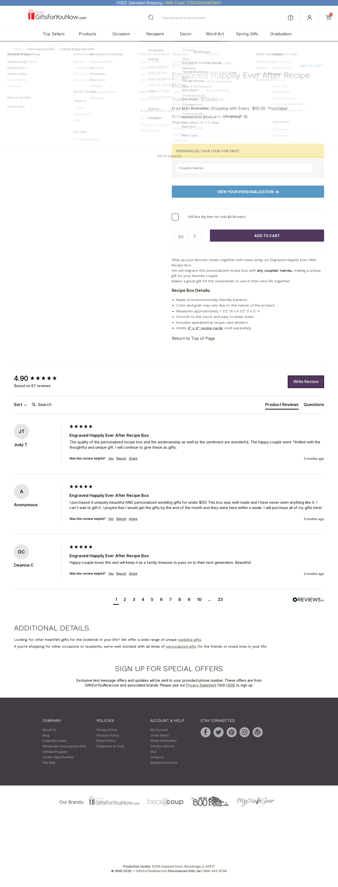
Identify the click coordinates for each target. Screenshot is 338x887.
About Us (49, 730)
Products (87, 33)
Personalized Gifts (41, 49)
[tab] (282, 406)
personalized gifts (181, 646)
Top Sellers (54, 33)
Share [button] (133, 459)
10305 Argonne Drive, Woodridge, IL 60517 (183, 867)
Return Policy (106, 741)
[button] (116, 600)
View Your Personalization (248, 192)
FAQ (153, 752)
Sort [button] (20, 404)
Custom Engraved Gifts (77, 49)
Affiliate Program (54, 752)
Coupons (157, 757)
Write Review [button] (306, 381)
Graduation (281, 33)
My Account (159, 730)
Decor (186, 33)
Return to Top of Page (193, 338)
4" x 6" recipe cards (205, 328)
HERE (230, 685)
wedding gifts (189, 640)
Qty (181, 237)
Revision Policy (107, 735)
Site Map (49, 763)
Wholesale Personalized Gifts (64, 746)
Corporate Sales (54, 741)
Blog (45, 735)
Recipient (155, 33)
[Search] (50, 405)
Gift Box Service (162, 746)
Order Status (159, 735)
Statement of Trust (110, 746)
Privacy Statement (201, 685)
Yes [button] (111, 459)
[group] (40, 378)
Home (18, 49)
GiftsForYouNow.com (151, 871)
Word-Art (215, 33)
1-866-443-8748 (214, 871)
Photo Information (163, 741)
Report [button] (121, 459)
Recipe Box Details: (191, 290)
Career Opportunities (58, 757)
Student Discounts (164, 763)
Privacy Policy (106, 730)
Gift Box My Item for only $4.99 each (217, 217)
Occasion (121, 33)
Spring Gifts (247, 33)
